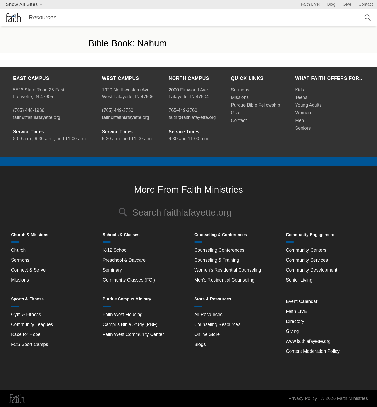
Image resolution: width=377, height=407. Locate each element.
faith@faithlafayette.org (36, 117)
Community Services (307, 260)
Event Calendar (302, 301)
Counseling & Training (216, 260)
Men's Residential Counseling (224, 280)
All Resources (208, 314)
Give (347, 4)
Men (299, 120)
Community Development (311, 270)
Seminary (112, 270)
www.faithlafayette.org (308, 341)
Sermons (240, 89)
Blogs (200, 344)
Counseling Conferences (219, 250)
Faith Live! (310, 4)
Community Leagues (32, 324)
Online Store (207, 334)
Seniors (303, 128)
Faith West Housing (122, 314)
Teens (301, 97)
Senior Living (299, 280)
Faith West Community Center (133, 334)
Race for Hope (26, 334)
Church (18, 250)
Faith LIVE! (297, 311)
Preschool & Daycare (124, 260)
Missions (240, 97)
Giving (292, 331)
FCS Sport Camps (29, 344)
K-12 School (115, 250)
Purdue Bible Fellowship (255, 105)
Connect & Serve (28, 270)
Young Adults (308, 105)
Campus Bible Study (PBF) (130, 324)
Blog (331, 4)
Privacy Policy (303, 398)
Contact (366, 4)
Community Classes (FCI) (129, 280)
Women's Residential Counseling (227, 270)
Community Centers (306, 250)
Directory (295, 321)
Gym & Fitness (26, 314)
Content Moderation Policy (313, 351)
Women (303, 112)
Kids (299, 89)
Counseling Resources (217, 324)
